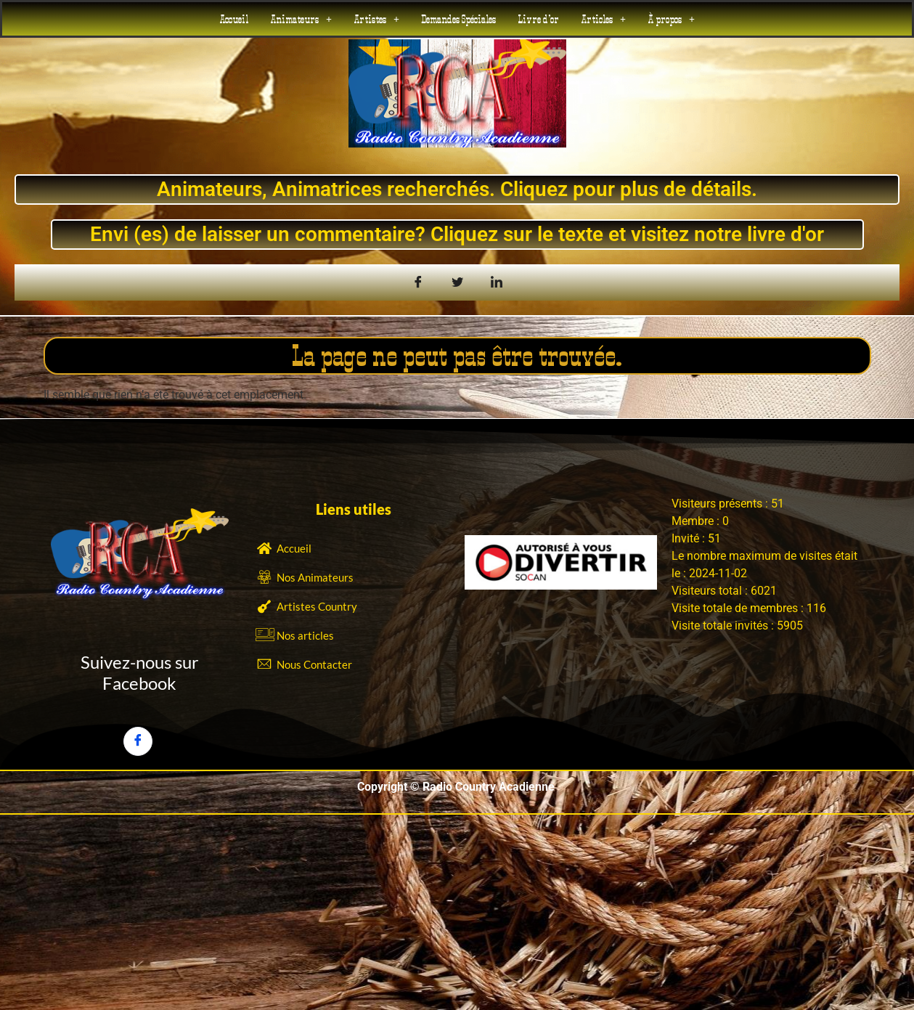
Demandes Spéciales (458, 19)
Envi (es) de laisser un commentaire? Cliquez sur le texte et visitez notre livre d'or (457, 234)
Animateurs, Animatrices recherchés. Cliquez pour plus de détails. (457, 189)
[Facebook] (137, 741)
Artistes (376, 19)
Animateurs (301, 19)
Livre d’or (538, 19)
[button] (301, 19)
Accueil (233, 19)
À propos (671, 19)
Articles (603, 19)
